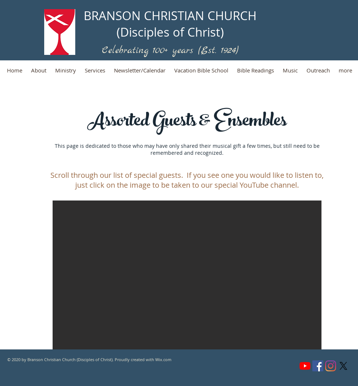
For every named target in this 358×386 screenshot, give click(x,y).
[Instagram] (330, 365)
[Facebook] (317, 365)
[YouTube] (305, 365)
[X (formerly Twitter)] (343, 365)
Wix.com (163, 359)
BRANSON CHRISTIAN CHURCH (170, 15)
